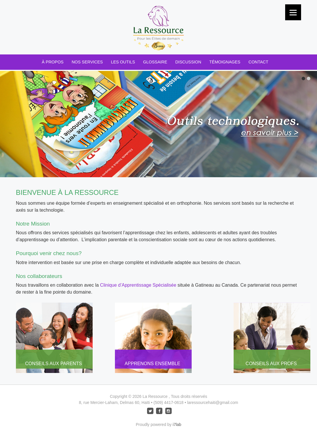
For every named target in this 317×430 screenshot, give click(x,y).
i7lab (177, 424)
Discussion (188, 62)
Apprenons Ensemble (152, 363)
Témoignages (224, 62)
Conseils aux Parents (53, 363)
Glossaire (155, 62)
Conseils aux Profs (271, 363)
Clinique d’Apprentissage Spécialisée (138, 285)
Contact (258, 62)
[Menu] (293, 12)
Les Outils (123, 62)
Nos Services (87, 62)
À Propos (52, 62)
